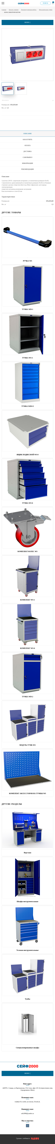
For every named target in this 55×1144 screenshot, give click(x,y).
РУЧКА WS (27, 261)
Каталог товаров (13, 9)
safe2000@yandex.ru (27, 1113)
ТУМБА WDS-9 (27, 406)
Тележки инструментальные (27, 950)
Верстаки (27, 853)
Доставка (27, 151)
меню (27, 22)
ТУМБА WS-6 (27, 503)
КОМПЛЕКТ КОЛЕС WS (27, 551)
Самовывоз (27, 157)
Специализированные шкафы (27, 1048)
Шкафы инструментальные (27, 901)
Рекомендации (27, 169)
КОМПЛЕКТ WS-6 (27, 648)
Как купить (27, 139)
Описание (27, 133)
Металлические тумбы (45, 9)
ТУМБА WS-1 (27, 358)
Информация (27, 163)
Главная (4, 9)
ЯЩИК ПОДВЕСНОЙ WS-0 (27, 455)
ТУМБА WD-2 (27, 697)
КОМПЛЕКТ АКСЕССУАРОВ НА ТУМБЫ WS (27, 793)
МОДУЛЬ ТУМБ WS (27, 745)
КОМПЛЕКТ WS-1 (27, 600)
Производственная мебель (28, 9)
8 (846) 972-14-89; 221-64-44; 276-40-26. (27, 1102)
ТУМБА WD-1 (27, 309)
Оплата (27, 145)
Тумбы (27, 999)
